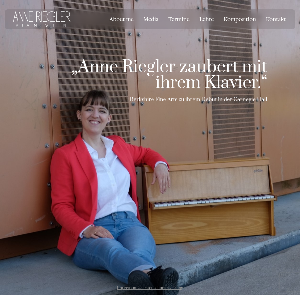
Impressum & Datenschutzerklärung (150, 288)
